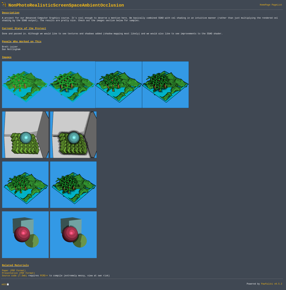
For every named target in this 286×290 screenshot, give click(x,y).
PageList (277, 5)
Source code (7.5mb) (14, 275)
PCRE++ (44, 275)
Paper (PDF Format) (14, 270)
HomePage (265, 5)
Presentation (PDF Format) (18, 273)
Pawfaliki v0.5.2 (271, 284)
